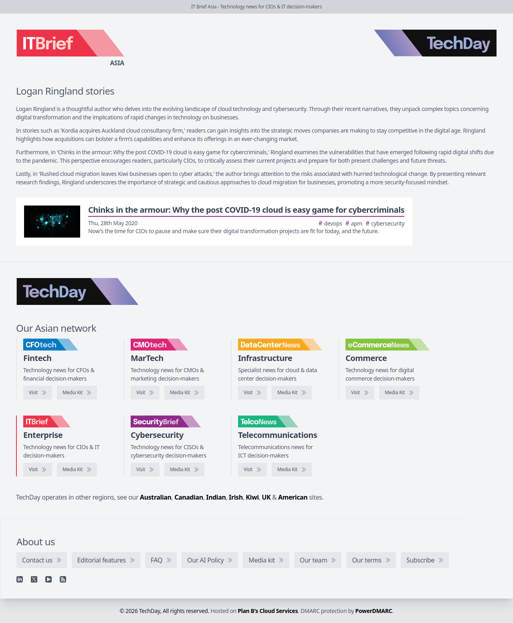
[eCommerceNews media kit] (399, 392)
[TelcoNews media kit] (292, 469)
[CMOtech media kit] (184, 392)
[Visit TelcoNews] (252, 469)
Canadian (188, 497)
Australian (155, 497)
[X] (34, 579)
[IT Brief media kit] (77, 469)
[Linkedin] (19, 579)
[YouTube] (48, 579)
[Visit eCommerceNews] (359, 392)
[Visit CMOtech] (145, 392)
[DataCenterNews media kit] (292, 392)
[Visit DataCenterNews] (252, 392)
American (292, 497)
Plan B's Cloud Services (268, 611)
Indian (216, 497)
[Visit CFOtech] (37, 392)
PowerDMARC (373, 611)
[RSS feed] (63, 579)
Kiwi (252, 497)
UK (266, 497)
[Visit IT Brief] (37, 469)
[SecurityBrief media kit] (184, 469)
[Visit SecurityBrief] (145, 469)
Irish (236, 497)
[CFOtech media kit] (77, 392)
